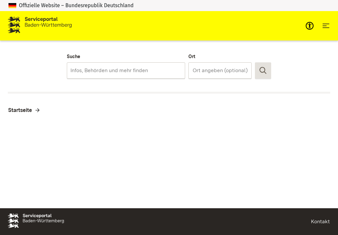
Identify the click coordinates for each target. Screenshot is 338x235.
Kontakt (320, 221)
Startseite (20, 110)
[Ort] (223, 70)
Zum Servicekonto (246, 26)
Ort (191, 56)
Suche (73, 56)
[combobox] (126, 70)
